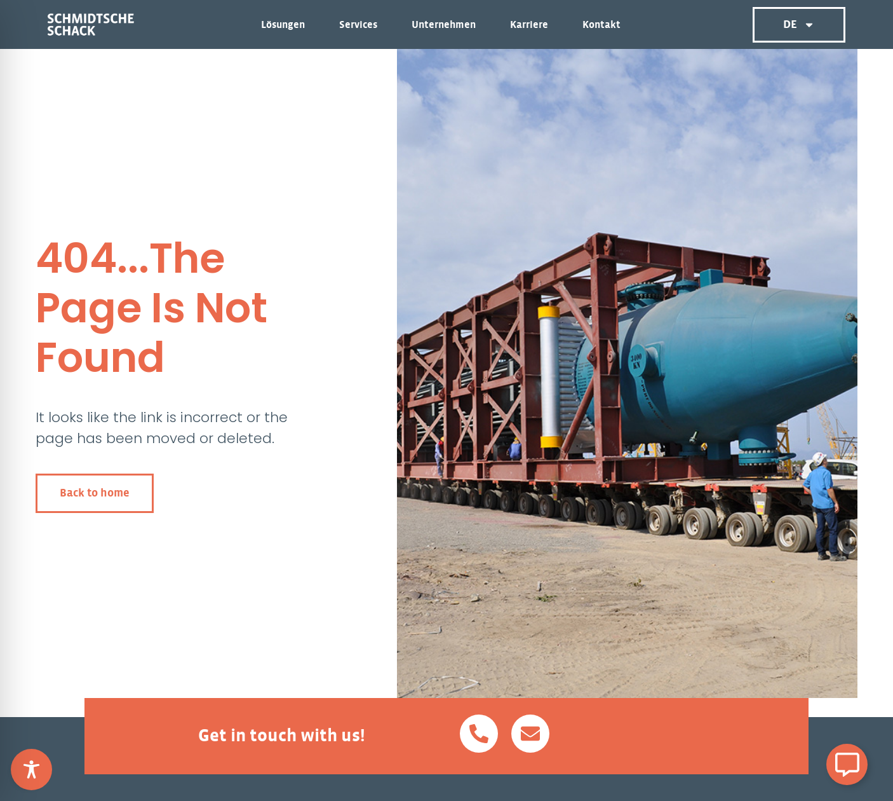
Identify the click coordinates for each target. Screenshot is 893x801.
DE (799, 25)
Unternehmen (447, 24)
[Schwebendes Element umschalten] (847, 764)
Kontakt (601, 25)
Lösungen (286, 24)
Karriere (532, 24)
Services (361, 24)
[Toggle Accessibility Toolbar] (31, 769)
